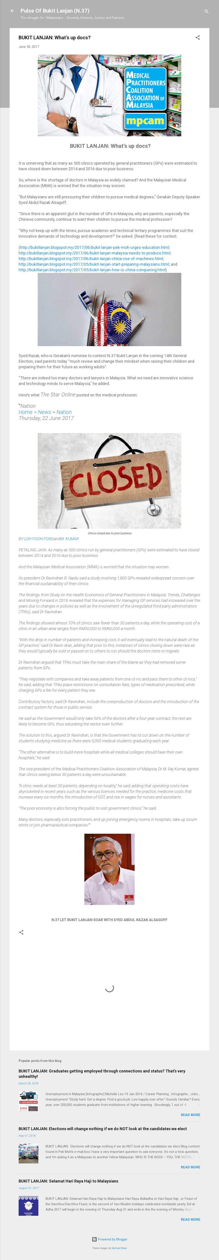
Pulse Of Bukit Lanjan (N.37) (55, 11)
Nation (64, 412)
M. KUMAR (69, 538)
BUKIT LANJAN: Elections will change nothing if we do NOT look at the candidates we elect (103, 1128)
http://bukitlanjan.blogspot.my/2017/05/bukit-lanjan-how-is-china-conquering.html (92, 269)
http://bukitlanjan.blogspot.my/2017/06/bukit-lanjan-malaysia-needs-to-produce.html (94, 253)
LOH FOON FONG (39, 538)
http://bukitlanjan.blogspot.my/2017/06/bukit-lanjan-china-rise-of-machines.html (91, 258)
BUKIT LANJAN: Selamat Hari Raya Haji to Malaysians (68, 1181)
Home (26, 412)
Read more (190, 1115)
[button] (197, 38)
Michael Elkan (119, 1248)
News (44, 412)
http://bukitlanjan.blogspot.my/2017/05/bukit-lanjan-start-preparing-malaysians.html (94, 264)
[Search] (206, 12)
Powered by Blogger (109, 1239)
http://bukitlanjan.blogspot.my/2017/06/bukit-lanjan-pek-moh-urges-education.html (94, 247)
